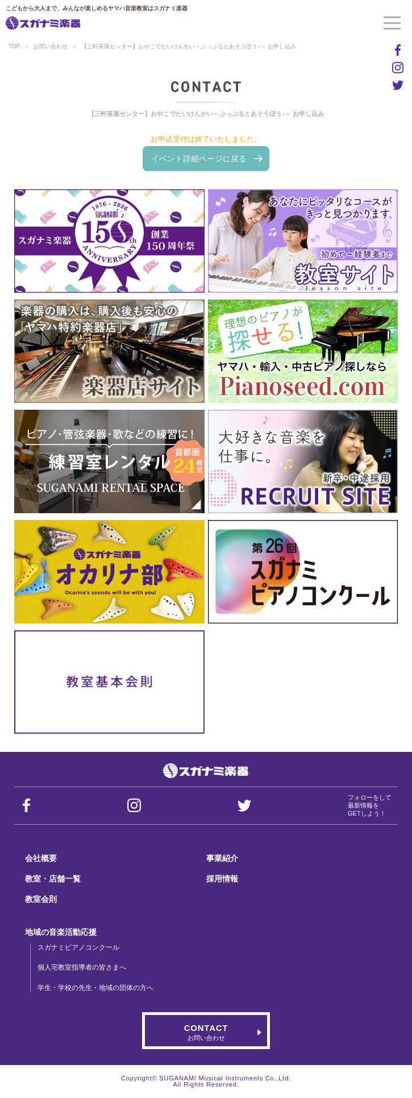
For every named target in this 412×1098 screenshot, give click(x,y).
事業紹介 (222, 858)
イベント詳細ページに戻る (199, 158)
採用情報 (222, 878)
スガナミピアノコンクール (78, 947)
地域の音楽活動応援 (61, 932)
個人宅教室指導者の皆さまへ (82, 967)
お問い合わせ (51, 46)
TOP (14, 46)
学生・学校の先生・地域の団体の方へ (95, 988)
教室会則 (41, 899)
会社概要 (41, 858)
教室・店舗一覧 (53, 878)
